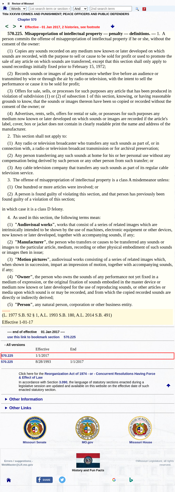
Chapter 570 (27, 19)
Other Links (20, 408)
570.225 (7, 355)
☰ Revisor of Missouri (19, 3)
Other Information (26, 399)
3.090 (63, 382)
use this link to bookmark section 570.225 (41, 337)
